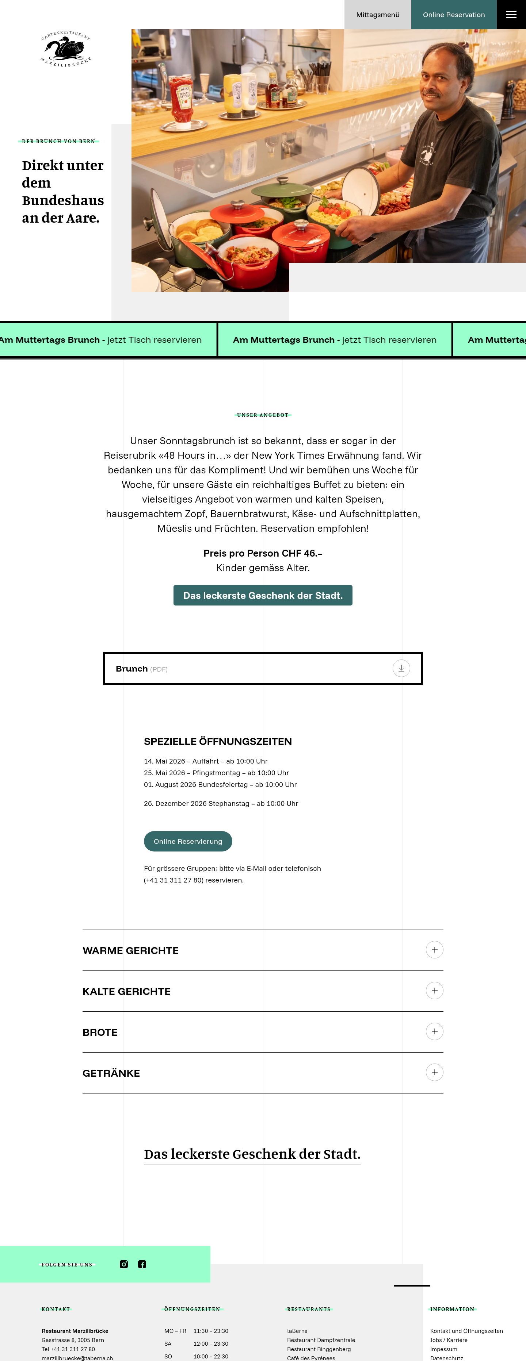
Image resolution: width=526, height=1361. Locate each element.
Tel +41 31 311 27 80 (68, 1349)
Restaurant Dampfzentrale (321, 1339)
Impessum (443, 1349)
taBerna (297, 1330)
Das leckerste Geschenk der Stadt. (263, 595)
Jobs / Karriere (449, 1339)
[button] (377, 14)
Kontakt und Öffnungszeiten (466, 1330)
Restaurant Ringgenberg (319, 1349)
